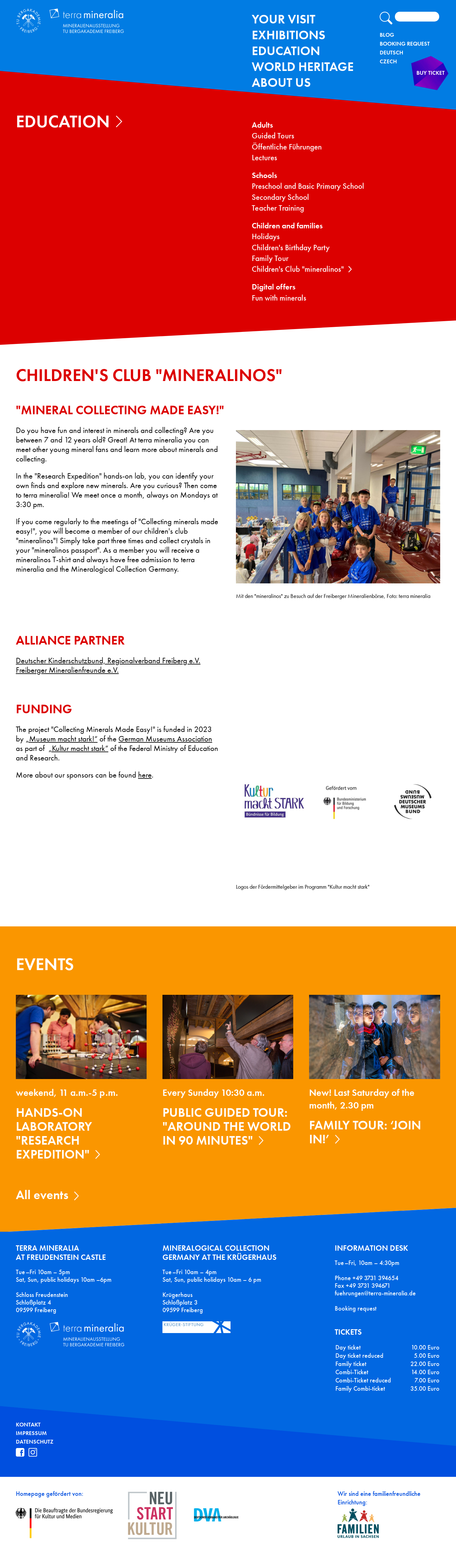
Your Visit (283, 19)
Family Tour (270, 258)
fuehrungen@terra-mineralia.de (375, 1293)
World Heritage (303, 66)
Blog (387, 34)
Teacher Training (278, 208)
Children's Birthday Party (291, 247)
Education (286, 50)
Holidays (266, 236)
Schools (264, 175)
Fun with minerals (279, 297)
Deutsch (391, 52)
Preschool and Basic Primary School (308, 186)
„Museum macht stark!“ (62, 738)
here (145, 775)
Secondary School (280, 197)
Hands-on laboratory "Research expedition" (54, 1133)
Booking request (356, 1308)
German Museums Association (165, 738)
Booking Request (405, 43)
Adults (262, 125)
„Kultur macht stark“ (78, 748)
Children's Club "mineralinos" (298, 269)
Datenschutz (35, 1441)
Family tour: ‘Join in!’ (365, 1132)
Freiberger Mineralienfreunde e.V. (67, 670)
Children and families (287, 225)
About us (281, 82)
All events (42, 1195)
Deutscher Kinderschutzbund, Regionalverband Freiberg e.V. (108, 660)
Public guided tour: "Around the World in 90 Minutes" (226, 1126)
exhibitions (288, 35)
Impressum (31, 1433)
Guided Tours (273, 135)
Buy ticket (420, 86)
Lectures (264, 157)
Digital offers (273, 286)
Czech (388, 61)
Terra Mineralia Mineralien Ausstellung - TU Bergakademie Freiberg (94, 26)
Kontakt (28, 1424)
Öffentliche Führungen (287, 146)
